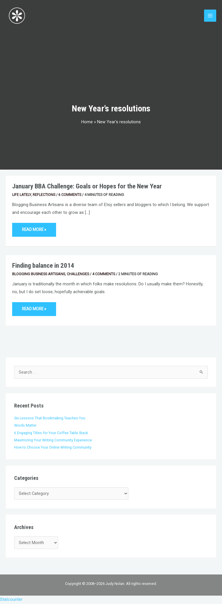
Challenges (78, 274)
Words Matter (25, 426)
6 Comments (69, 195)
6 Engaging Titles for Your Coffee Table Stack (51, 433)
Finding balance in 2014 (43, 266)
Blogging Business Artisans (38, 274)
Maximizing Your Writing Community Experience (53, 440)
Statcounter (11, 600)
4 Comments (103, 274)
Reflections (44, 195)
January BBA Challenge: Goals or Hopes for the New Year (87, 187)
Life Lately (21, 195)
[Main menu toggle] (210, 16)
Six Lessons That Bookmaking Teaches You (49, 418)
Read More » (34, 227)
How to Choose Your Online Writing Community (52, 448)
